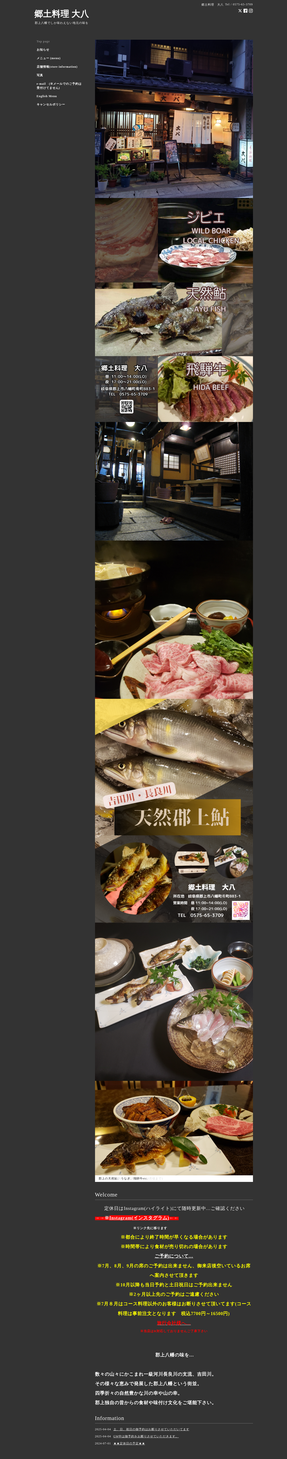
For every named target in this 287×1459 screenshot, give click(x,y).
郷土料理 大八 (61, 14)
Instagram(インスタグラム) (139, 1217)
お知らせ (43, 49)
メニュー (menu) (49, 58)
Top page (43, 41)
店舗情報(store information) (57, 66)
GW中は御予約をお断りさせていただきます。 (146, 1436)
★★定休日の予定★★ (129, 1443)
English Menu (47, 96)
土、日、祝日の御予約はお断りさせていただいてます (151, 1429)
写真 (40, 75)
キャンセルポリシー (51, 104)
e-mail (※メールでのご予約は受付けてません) (59, 86)
